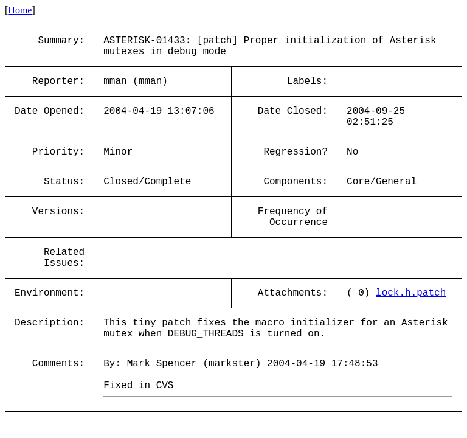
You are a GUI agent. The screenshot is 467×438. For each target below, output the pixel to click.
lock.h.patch (411, 293)
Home (20, 10)
